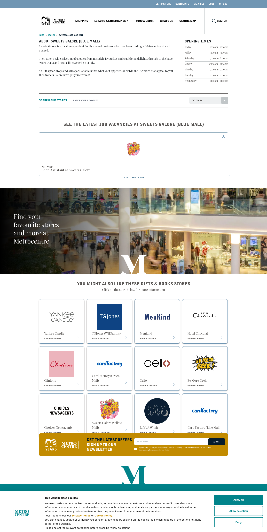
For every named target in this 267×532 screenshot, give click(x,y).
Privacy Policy (81, 501)
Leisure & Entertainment (115, 21)
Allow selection (238, 497)
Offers (223, 4)
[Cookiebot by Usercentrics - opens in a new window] (22, 525)
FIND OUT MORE (134, 177)
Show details (179, 525)
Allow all (238, 486)
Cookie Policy (103, 501)
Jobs (211, 4)
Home (41, 35)
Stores (51, 35)
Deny (238, 508)
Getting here (163, 4)
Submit (216, 441)
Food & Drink (147, 21)
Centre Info (182, 4)
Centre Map (189, 21)
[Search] (129, 100)
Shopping (84, 21)
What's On (168, 21)
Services (199, 4)
